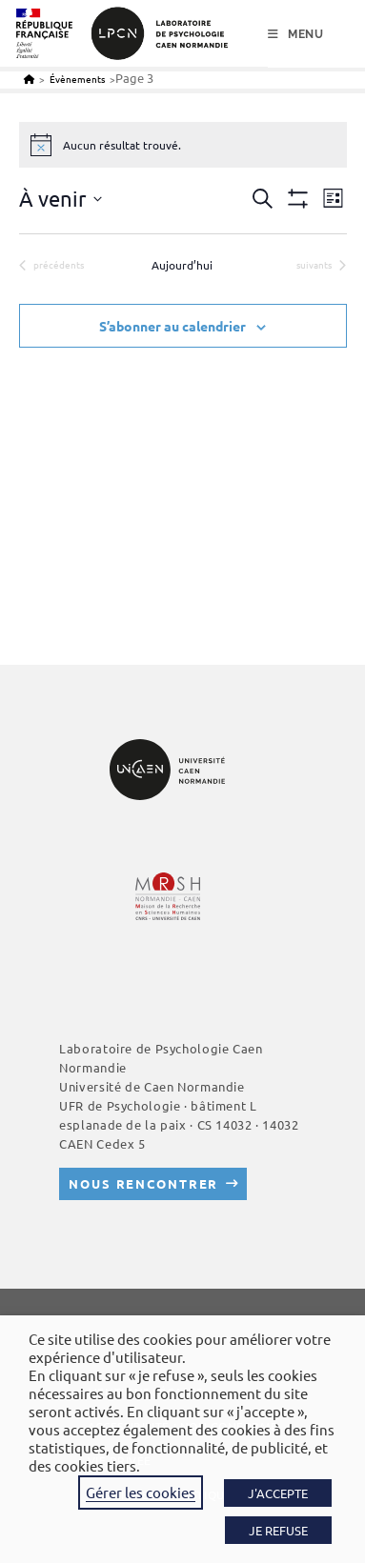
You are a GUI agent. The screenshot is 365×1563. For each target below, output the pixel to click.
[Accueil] (29, 78)
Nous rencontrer (143, 1183)
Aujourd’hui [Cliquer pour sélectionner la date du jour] (182, 264)
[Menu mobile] (296, 34)
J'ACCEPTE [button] (278, 1493)
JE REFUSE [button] (278, 1530)
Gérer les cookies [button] (140, 1492)
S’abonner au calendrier (172, 325)
